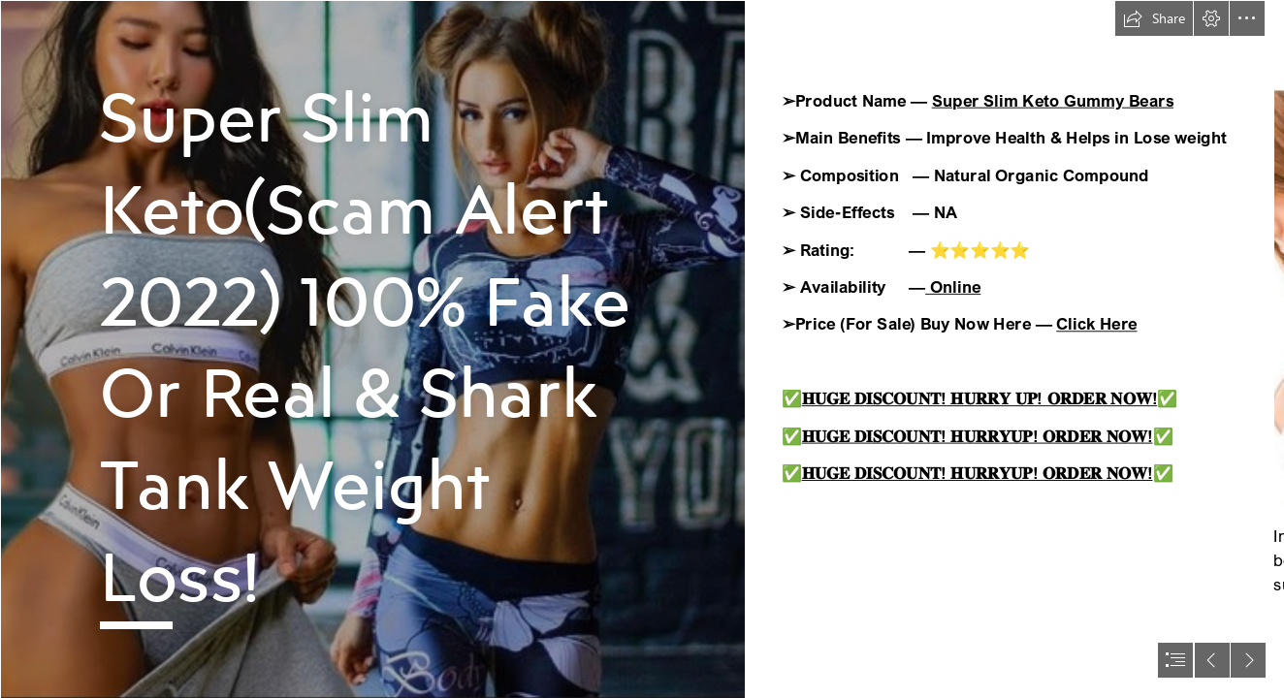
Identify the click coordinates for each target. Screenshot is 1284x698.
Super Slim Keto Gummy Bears (1052, 100)
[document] (642, 349)
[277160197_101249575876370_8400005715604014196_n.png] (372, 349)
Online (952, 286)
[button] (1154, 18)
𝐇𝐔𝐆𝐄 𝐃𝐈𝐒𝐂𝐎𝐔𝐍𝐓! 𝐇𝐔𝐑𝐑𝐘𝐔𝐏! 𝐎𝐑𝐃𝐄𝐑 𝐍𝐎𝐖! (977, 436)
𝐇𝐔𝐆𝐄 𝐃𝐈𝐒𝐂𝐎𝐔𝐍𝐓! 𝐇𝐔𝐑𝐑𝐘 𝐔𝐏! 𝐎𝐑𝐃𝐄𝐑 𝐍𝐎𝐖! (980, 398)
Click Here (1096, 323)
